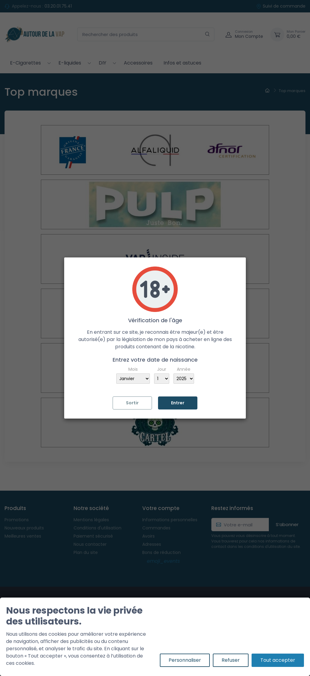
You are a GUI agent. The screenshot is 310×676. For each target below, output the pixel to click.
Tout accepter (277, 660)
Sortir (132, 403)
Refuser (231, 660)
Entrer (177, 403)
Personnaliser (185, 660)
